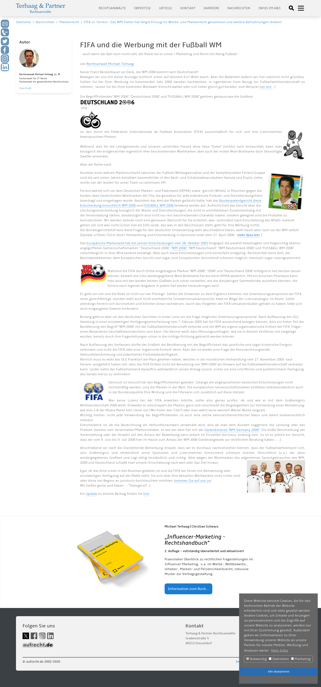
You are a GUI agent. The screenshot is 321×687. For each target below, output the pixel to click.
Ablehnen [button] (298, 679)
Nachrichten (238, 8)
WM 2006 (179, 248)
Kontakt (188, 8)
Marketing (301, 659)
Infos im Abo (269, 8)
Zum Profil (25, 88)
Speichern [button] (258, 679)
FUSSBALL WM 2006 (159, 205)
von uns (265, 87)
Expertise (142, 8)
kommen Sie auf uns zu (192, 481)
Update (91, 494)
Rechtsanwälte (112, 8)
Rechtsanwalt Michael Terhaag (110, 64)
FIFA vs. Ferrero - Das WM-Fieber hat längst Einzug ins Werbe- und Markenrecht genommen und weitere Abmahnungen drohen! (183, 22)
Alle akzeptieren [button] (278, 671)
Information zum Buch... (188, 589)
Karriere (211, 8)
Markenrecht (69, 22)
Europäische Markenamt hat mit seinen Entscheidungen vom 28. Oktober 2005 (147, 243)
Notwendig (256, 659)
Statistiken (279, 659)
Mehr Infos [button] (279, 651)
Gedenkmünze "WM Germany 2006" (232, 430)
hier (146, 494)
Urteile (165, 8)
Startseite (23, 22)
